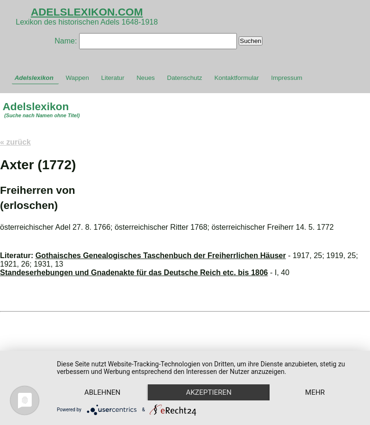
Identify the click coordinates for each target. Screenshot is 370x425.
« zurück (15, 142)
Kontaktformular (236, 77)
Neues (145, 77)
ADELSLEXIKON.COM (87, 12)
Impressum (286, 77)
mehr (315, 392)
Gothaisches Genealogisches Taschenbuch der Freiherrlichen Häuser (161, 256)
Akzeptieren (208, 392)
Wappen (77, 77)
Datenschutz (184, 77)
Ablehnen (102, 392)
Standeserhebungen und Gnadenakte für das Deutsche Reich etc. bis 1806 (134, 273)
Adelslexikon (34, 77)
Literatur (113, 77)
